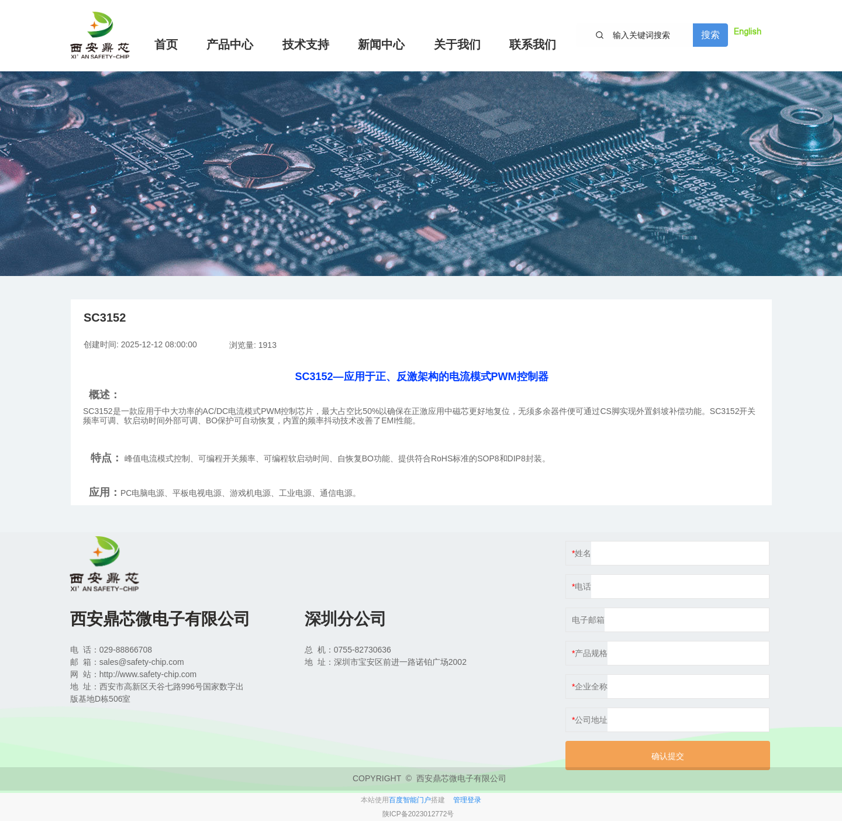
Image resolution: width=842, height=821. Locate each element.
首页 (166, 44)
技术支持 (305, 44)
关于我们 (457, 44)
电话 (583, 586)
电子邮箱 (588, 620)
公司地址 (591, 720)
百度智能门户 (410, 800)
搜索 (710, 35)
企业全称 (591, 686)
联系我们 (532, 44)
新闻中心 (381, 44)
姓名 (583, 553)
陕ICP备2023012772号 (418, 814)
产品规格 (591, 653)
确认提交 (667, 756)
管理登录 (467, 800)
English (747, 31)
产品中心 (229, 44)
